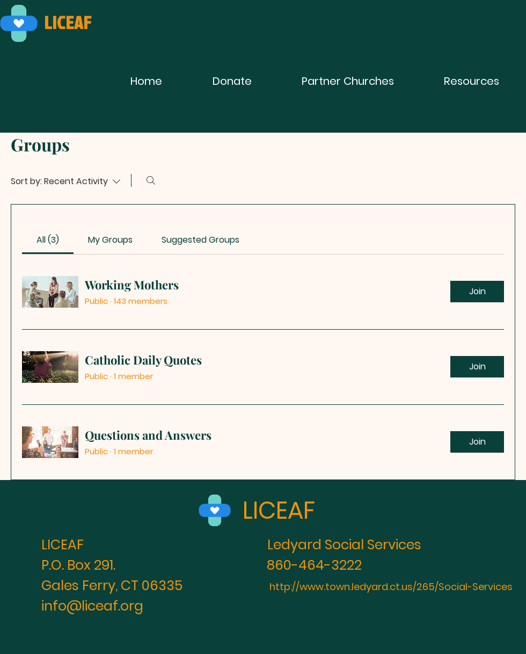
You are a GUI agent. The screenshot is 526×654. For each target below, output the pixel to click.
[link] (47, 240)
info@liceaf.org (92, 606)
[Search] (150, 180)
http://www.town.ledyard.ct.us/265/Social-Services (391, 586)
